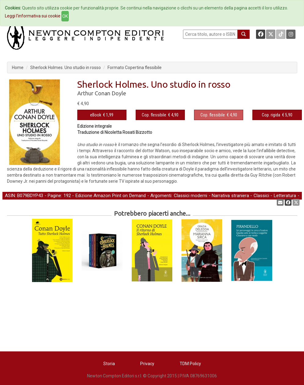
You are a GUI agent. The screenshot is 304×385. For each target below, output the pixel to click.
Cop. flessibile (154, 114)
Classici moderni (190, 195)
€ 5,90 (277, 114)
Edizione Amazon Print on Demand (110, 195)
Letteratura (285, 195)
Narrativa (46, 202)
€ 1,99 (101, 114)
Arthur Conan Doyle (101, 93)
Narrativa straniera (230, 195)
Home (18, 67)
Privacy (147, 363)
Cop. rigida (271, 114)
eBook (95, 114)
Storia (109, 363)
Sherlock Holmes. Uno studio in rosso (65, 67)
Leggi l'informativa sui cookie (32, 15)
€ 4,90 (160, 114)
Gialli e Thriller (18, 202)
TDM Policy (190, 363)
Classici (261, 195)
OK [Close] (65, 16)
